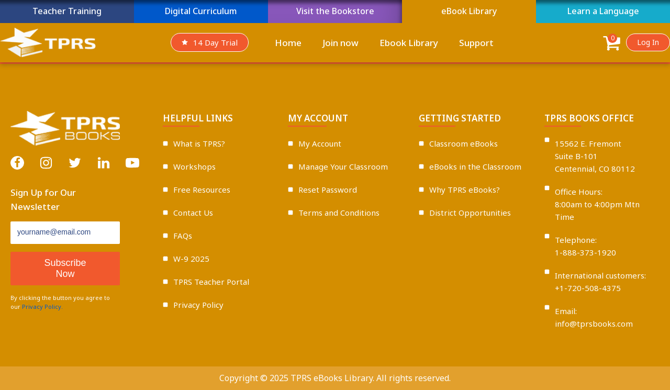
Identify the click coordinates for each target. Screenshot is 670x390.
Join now (340, 43)
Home (288, 43)
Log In (648, 42)
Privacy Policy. (42, 306)
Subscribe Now (65, 268)
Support (476, 43)
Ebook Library (408, 43)
